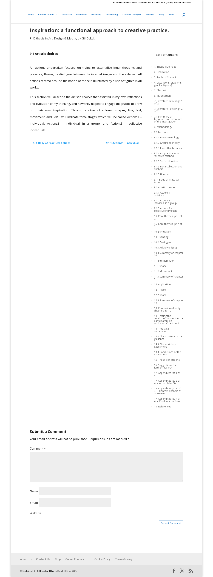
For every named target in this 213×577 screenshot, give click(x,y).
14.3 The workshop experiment (165, 345)
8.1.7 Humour (161, 174)
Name (34, 491)
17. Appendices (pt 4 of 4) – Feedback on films (167, 400)
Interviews (81, 14)
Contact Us (43, 559)
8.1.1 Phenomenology (166, 137)
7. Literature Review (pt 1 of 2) (168, 102)
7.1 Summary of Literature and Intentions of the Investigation (168, 119)
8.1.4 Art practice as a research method (166, 155)
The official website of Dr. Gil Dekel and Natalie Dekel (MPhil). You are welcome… (152, 3)
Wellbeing (96, 14)
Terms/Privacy (124, 559)
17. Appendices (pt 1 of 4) (167, 374)
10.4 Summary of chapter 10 (168, 254)
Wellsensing (112, 14)
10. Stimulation (162, 231)
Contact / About (46, 14)
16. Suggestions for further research (165, 366)
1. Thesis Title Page (165, 66)
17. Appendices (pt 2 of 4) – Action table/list (167, 382)
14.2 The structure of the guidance (168, 338)
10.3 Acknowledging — (167, 247)
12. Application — (164, 284)
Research (67, 14)
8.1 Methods (161, 132)
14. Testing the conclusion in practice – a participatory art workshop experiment (168, 320)
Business (150, 14)
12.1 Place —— (163, 289)
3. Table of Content (165, 77)
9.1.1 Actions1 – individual (163, 194)
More (171, 14)
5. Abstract (160, 90)
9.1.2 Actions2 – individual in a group (165, 202)
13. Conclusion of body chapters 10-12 (167, 309)
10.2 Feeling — (162, 242)
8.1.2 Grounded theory (167, 143)
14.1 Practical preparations (161, 330)
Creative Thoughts (132, 14)
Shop (161, 14)
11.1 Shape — (162, 266)
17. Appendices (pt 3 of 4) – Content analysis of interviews (167, 391)
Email (34, 503)
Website (35, 513)
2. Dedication (161, 72)
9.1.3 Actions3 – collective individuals (165, 209)
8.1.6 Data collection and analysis (168, 168)
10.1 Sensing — (163, 237)
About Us (26, 559)
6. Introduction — (164, 96)
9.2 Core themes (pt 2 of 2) (168, 225)
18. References (162, 406)
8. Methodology (163, 127)
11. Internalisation (164, 260)
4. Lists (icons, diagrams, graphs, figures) (168, 84)
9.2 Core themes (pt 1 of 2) (168, 217)
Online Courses (74, 559)
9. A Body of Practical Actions (166, 181)
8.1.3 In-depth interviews (168, 148)
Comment (38, 448)
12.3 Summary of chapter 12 (168, 301)
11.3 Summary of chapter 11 (168, 278)
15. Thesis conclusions (167, 360)
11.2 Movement (163, 271)
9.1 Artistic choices (164, 187)
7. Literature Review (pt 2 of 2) (168, 110)
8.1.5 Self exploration (166, 161)
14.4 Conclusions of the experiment (167, 353)
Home (31, 14)
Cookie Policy (102, 559)
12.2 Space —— (163, 295)
